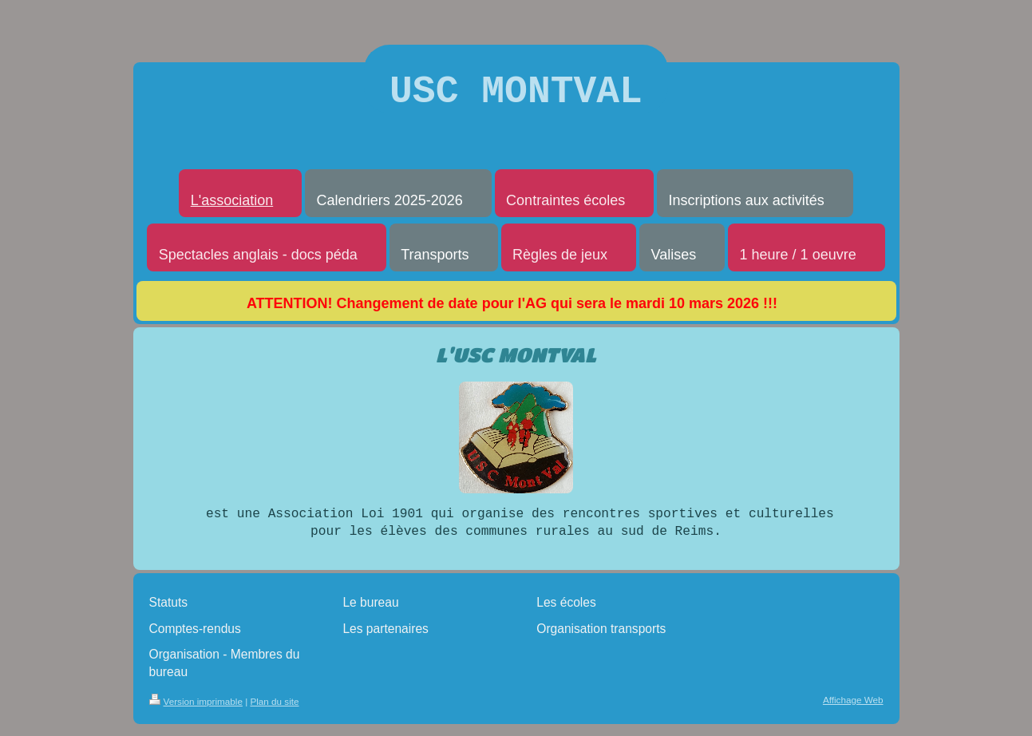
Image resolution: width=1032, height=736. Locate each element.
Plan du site (274, 710)
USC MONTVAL (516, 96)
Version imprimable (196, 710)
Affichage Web (853, 708)
